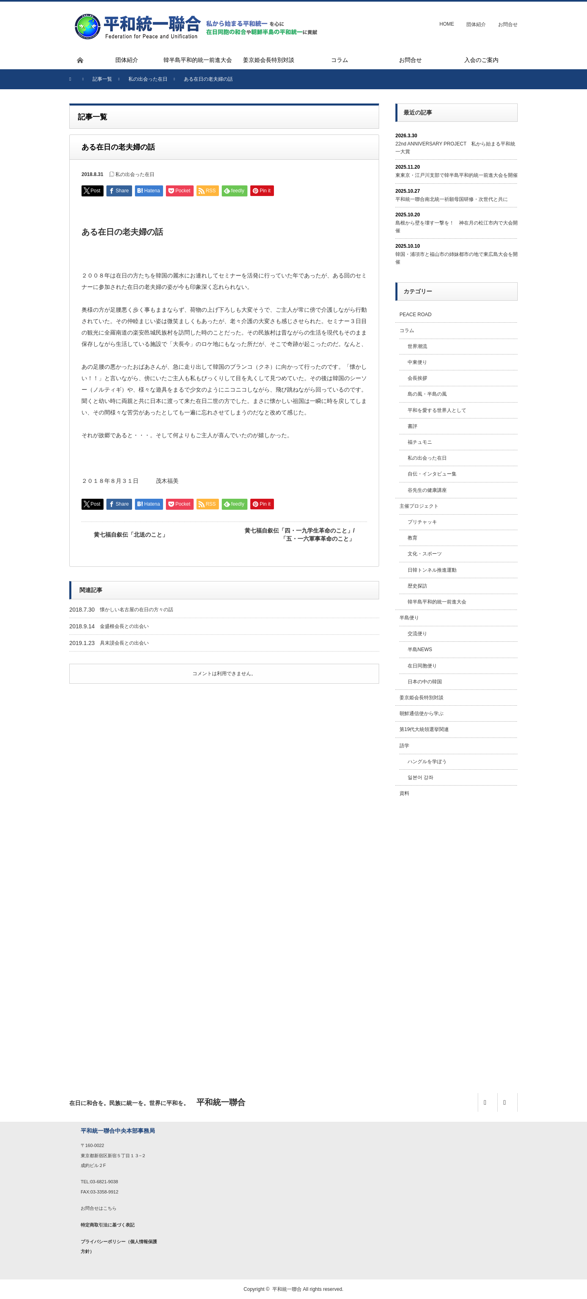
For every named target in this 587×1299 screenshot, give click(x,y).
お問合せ (508, 24)
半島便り (409, 618)
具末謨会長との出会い (124, 643)
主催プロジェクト (419, 506)
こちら (110, 1208)
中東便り (417, 362)
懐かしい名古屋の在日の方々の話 (136, 609)
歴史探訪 (417, 586)
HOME (446, 24)
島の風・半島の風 (427, 394)
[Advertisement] (456, 936)
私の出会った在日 (134, 174)
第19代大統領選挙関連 (424, 729)
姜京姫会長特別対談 (421, 697)
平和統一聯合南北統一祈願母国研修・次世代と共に (451, 199)
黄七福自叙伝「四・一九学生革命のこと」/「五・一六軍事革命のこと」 (300, 534)
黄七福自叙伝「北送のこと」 (131, 534)
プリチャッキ (422, 522)
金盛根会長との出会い (124, 626)
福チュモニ (420, 442)
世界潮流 (417, 346)
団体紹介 (476, 24)
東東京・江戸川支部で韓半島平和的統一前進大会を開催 (456, 175)
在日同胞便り (422, 666)
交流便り (417, 633)
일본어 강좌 (420, 777)
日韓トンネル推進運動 (432, 570)
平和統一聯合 (287, 1289)
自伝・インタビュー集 (432, 474)
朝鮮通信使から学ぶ (421, 713)
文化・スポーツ (425, 554)
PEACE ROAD (415, 314)
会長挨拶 (417, 378)
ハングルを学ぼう (427, 761)
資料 (404, 793)
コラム (406, 330)
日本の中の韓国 (425, 682)
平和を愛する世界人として (437, 410)
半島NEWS (420, 649)
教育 (412, 538)
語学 (404, 746)
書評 (412, 426)
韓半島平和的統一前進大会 (437, 602)
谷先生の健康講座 (427, 490)
